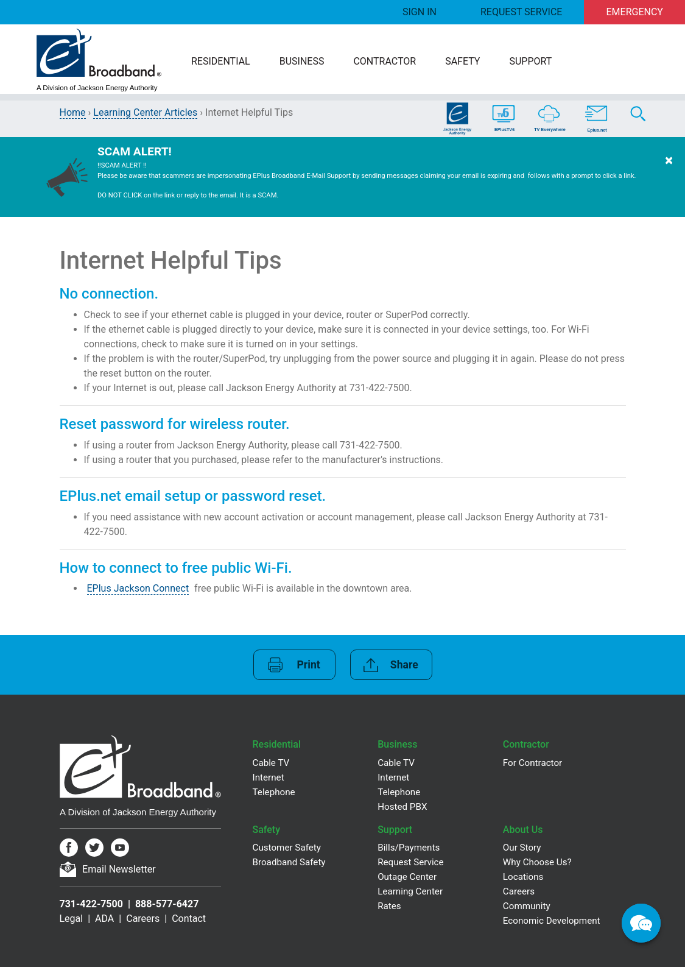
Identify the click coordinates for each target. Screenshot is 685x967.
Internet (268, 777)
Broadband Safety (289, 862)
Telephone (274, 792)
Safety (462, 61)
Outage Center (407, 876)
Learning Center (410, 891)
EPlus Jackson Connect (138, 588)
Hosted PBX (402, 806)
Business (302, 61)
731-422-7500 (91, 904)
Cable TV (271, 762)
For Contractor (532, 762)
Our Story (522, 847)
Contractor (384, 61)
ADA (104, 918)
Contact (189, 918)
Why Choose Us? (537, 862)
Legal (71, 918)
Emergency (634, 12)
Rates (389, 906)
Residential (220, 61)
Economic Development (551, 920)
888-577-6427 (166, 904)
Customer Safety (287, 847)
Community (526, 906)
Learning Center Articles (145, 112)
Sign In (419, 12)
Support (530, 61)
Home (73, 112)
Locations (523, 876)
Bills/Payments (409, 847)
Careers (143, 918)
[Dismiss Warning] (669, 177)
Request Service (521, 12)
